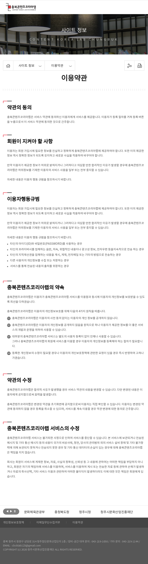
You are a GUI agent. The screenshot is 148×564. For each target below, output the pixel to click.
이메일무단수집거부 (48, 522)
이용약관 (77, 522)
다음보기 (11, 511)
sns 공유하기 (129, 65)
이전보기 (7, 511)
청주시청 (85, 512)
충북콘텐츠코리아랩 (7, 5)
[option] (34, 512)
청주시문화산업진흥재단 (116, 512)
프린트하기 (139, 65)
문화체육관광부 (34, 512)
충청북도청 (61, 512)
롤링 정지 (14, 511)
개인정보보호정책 (13, 522)
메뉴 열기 (139, 7)
